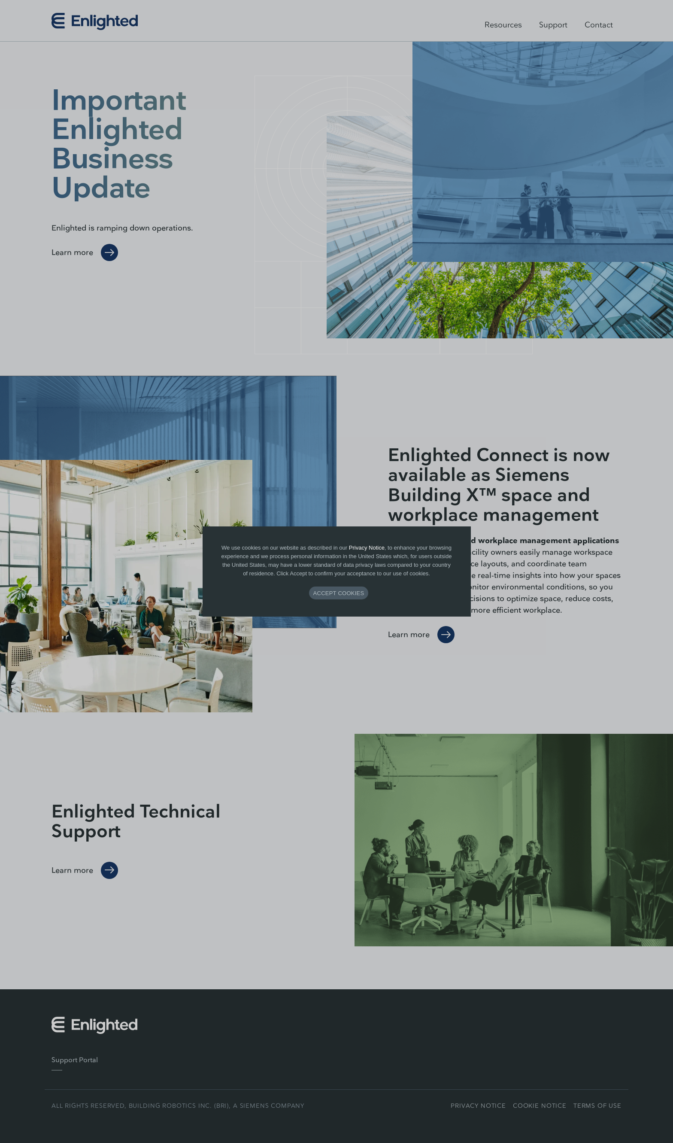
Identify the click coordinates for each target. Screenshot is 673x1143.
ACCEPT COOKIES (338, 593)
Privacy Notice (367, 547)
